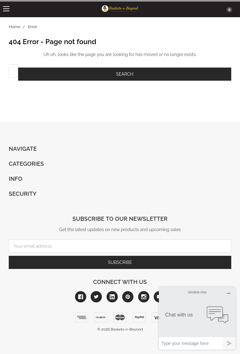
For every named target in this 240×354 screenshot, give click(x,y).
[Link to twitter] (96, 296)
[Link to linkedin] (112, 296)
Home (14, 26)
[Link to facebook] (80, 296)
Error (32, 26)
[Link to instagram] (143, 296)
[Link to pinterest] (127, 296)
